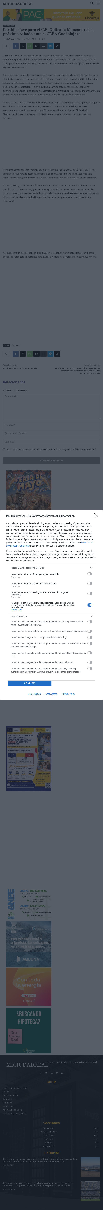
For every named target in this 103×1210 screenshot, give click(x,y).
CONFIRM (29, 683)
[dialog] (51, 605)
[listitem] (51, 567)
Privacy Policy (68, 694)
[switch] (89, 573)
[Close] (97, 516)
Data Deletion (34, 694)
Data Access (51, 694)
